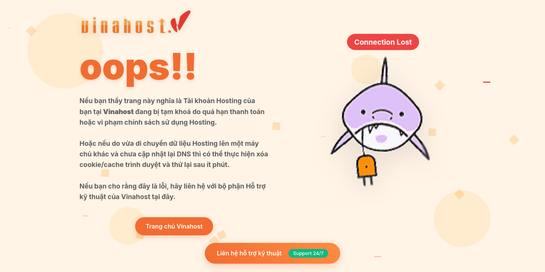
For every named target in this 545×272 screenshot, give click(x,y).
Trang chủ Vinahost (174, 226)
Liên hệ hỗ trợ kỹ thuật (272, 253)
